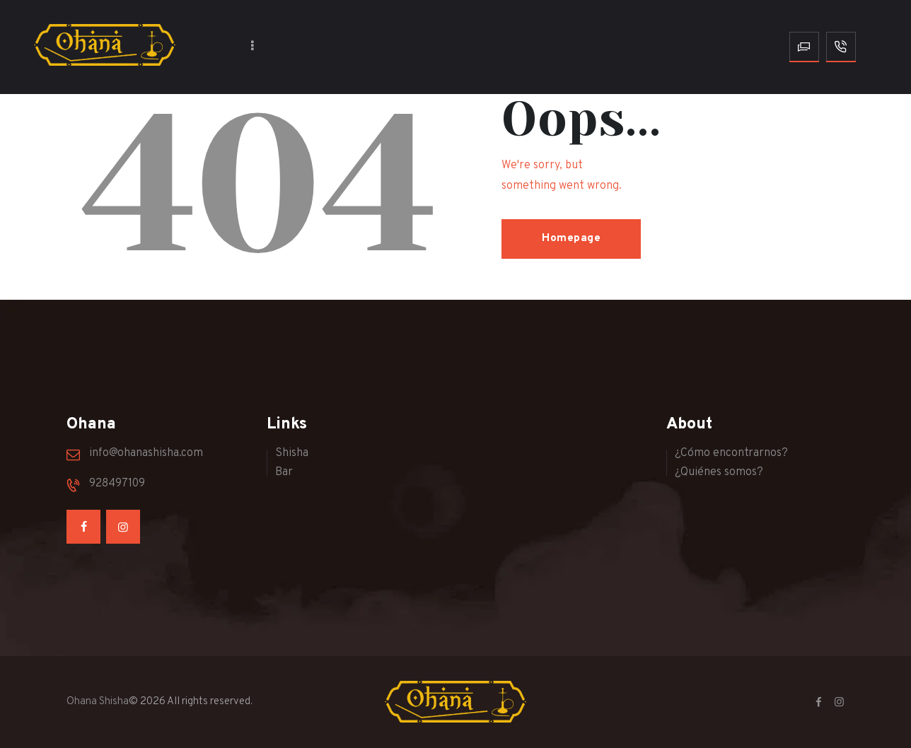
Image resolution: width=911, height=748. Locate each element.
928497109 (117, 484)
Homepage (571, 238)
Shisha (291, 453)
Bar (284, 472)
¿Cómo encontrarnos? (731, 453)
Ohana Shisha (97, 701)
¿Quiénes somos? (719, 472)
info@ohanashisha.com (146, 453)
